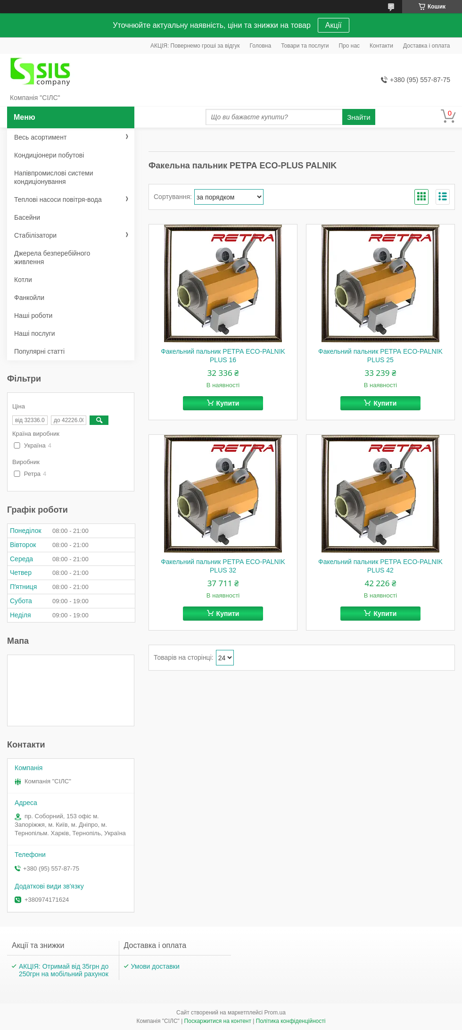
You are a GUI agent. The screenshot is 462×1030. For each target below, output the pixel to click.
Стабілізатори (35, 235)
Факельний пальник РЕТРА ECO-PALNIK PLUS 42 (380, 566)
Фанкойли (29, 297)
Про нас (349, 45)
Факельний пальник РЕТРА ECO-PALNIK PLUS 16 (223, 356)
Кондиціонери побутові (49, 155)
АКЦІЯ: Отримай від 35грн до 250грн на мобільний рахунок (63, 970)
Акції (333, 25)
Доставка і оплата (426, 45)
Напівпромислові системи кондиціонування (53, 177)
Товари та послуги (305, 45)
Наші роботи (33, 315)
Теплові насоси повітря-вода (58, 199)
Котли (23, 279)
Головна (261, 45)
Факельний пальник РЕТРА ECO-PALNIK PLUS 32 (223, 566)
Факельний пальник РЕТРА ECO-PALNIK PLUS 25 (380, 356)
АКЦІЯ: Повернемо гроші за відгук (195, 45)
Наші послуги (34, 333)
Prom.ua (275, 1012)
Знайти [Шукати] (358, 117)
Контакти (381, 45)
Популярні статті (39, 351)
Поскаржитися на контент (217, 1021)
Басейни (27, 217)
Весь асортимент (40, 137)
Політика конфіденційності (291, 1021)
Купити (227, 403)
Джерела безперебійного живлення (52, 257)
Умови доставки (155, 966)
